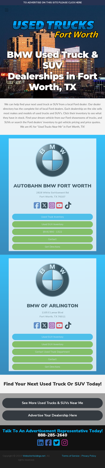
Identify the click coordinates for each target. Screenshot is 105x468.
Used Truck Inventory (52, 217)
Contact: (52, 239)
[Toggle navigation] (6, 10)
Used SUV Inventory (52, 224)
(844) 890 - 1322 (52, 231)
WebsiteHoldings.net (34, 456)
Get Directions (52, 246)
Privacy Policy (88, 456)
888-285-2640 (52, 435)
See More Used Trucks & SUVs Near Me (52, 403)
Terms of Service (71, 456)
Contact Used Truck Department (52, 352)
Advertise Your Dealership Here (52, 415)
